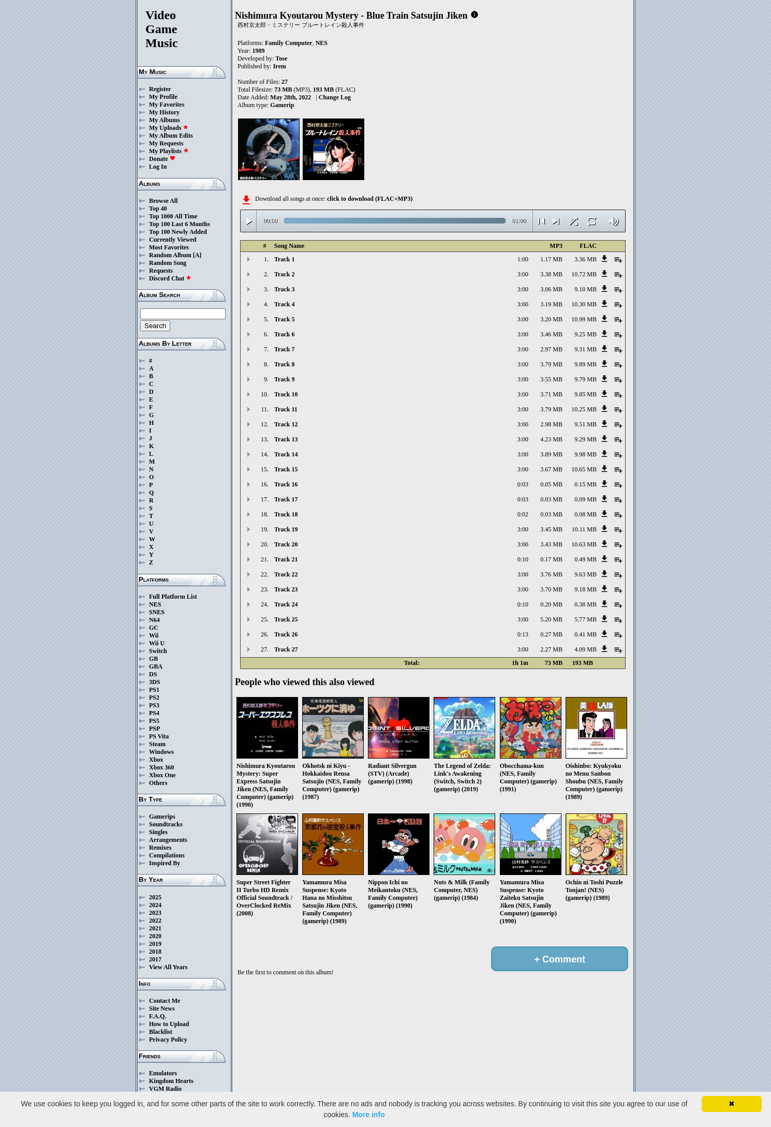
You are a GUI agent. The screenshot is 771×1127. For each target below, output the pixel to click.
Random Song (167, 262)
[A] (197, 255)
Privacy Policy (168, 1039)
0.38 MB (585, 604)
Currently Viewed (172, 239)
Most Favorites (169, 247)
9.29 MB (585, 439)
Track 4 (284, 304)
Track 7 (284, 349)
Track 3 (284, 289)
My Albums (164, 120)
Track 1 (284, 259)
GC (153, 627)
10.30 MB (584, 304)
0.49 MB (585, 559)
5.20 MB (551, 619)
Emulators (163, 1073)
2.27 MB (551, 649)
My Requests (166, 143)
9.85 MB (585, 394)
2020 (155, 936)
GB (153, 658)
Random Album (170, 255)
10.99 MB (584, 319)
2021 (155, 928)
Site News (162, 1008)
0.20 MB (551, 604)
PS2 (154, 697)
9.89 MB (585, 364)
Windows (161, 751)
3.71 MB (551, 394)
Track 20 (286, 544)
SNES (157, 612)
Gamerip (282, 105)
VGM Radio (165, 1088)
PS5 (154, 720)
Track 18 (286, 514)
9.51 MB (585, 424)
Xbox (156, 759)
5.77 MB (585, 619)
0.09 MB (585, 499)
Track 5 (284, 319)
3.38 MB (551, 274)
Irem (279, 66)
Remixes (160, 847)
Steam (157, 744)
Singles (158, 832)
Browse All (163, 200)
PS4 (154, 713)
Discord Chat (170, 278)
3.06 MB (551, 289)
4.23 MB (551, 439)
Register (160, 89)
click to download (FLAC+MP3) (369, 198)
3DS (154, 682)
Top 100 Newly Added (178, 231)
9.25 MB (585, 334)
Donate (162, 158)
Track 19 (286, 529)
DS (153, 674)
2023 (155, 912)
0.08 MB (585, 514)
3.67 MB (551, 469)
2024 (155, 905)
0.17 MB (551, 559)
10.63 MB (584, 544)
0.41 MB (585, 634)
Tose (281, 58)
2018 (155, 951)
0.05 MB (551, 484)
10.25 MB (584, 409)
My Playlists (169, 151)
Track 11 (286, 409)
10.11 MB (584, 529)
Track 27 (286, 649)
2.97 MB (551, 349)
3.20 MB (551, 319)
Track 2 (284, 274)
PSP (154, 728)
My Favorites (166, 104)
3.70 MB (551, 589)
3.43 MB (551, 544)
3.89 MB (551, 454)
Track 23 (286, 589)
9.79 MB (585, 379)
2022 (155, 920)
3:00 (522, 274)
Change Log (335, 97)
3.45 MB (551, 529)
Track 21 (286, 559)
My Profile (163, 96)
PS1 (154, 689)
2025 (155, 897)
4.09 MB (585, 649)
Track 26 (286, 634)
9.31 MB (585, 349)
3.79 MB (551, 364)
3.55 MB (551, 379)
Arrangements (168, 839)
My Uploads (168, 127)
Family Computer (289, 43)
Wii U (157, 643)
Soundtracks (166, 824)
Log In (158, 166)
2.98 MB (551, 424)
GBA (155, 666)
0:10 (522, 559)
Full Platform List (173, 596)
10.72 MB (584, 274)
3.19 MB (551, 304)
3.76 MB (551, 574)
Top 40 (158, 208)
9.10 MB (585, 289)
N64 (154, 620)
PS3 (154, 705)
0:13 (522, 634)
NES (155, 604)
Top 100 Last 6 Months (179, 224)
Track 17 (286, 499)
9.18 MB (585, 589)
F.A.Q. (157, 1016)
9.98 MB (585, 454)
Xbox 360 (161, 767)
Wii (153, 635)
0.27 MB (551, 634)
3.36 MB (585, 259)
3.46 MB (551, 334)
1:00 (522, 259)
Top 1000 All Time (173, 216)
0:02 (522, 514)
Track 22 (286, 574)
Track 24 (286, 604)
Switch (158, 651)
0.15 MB (585, 484)
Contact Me (164, 1000)
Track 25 (286, 619)
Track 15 (286, 469)
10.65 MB (584, 469)
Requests (161, 270)
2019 (155, 943)
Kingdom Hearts (171, 1081)
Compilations (167, 855)
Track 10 (286, 394)
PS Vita (159, 736)
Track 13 (286, 439)
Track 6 (284, 334)
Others (158, 783)
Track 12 (286, 424)
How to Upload (169, 1024)
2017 (155, 959)
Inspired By (164, 863)
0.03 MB (551, 499)
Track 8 (284, 364)
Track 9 (284, 379)
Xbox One (162, 775)
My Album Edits (171, 135)
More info (368, 1114)
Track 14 (286, 454)
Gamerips (162, 816)
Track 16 (286, 484)
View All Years (168, 967)
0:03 (522, 484)
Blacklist (160, 1031)
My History (164, 112)
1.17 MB (551, 259)
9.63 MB (585, 574)
